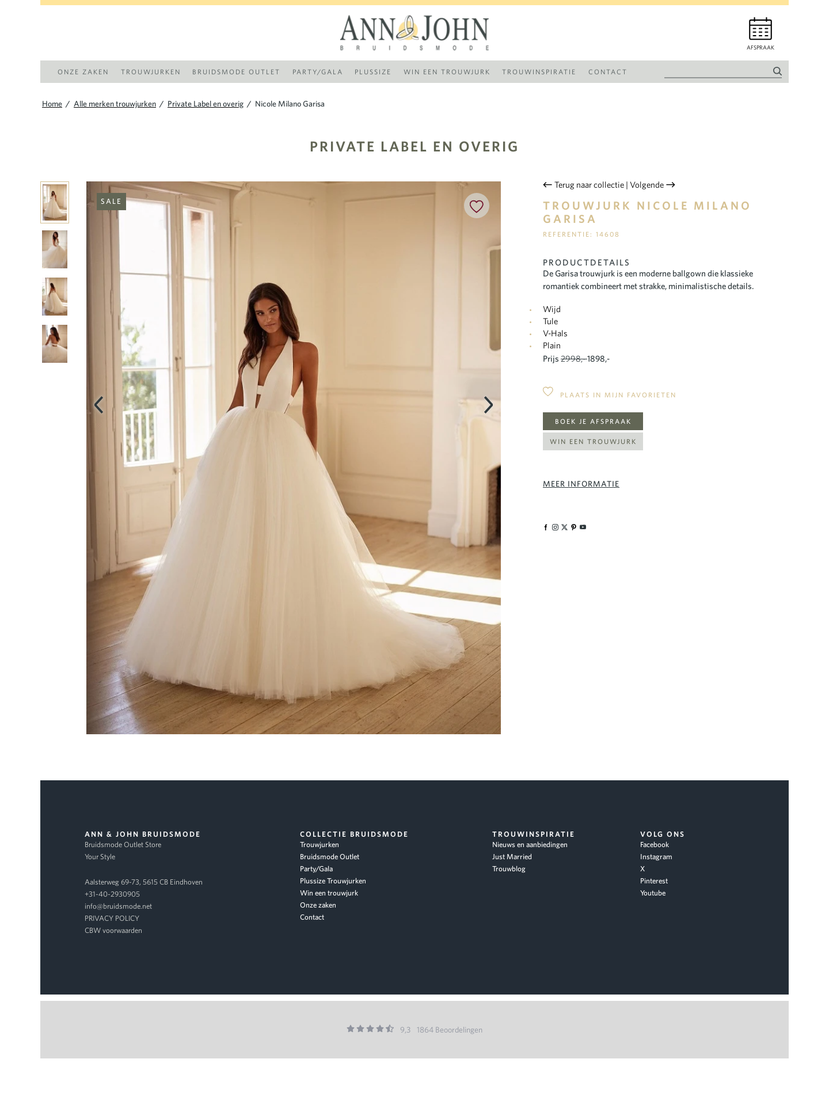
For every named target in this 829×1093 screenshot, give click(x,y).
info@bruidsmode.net (118, 906)
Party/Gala (316, 868)
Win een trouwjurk (593, 441)
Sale (111, 201)
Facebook (654, 844)
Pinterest (654, 880)
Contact (312, 917)
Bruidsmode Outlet (329, 856)
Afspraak (760, 47)
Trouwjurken (319, 844)
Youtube (653, 893)
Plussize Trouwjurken (333, 880)
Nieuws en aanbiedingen (530, 844)
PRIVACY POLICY (112, 918)
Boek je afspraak (593, 421)
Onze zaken (318, 905)
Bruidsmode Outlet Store (123, 844)
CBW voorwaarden (113, 930)
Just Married (512, 856)
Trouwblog (509, 868)
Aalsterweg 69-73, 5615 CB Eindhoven (144, 882)
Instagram (656, 856)
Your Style (100, 856)
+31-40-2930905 (112, 894)
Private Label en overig (414, 146)
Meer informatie (581, 483)
